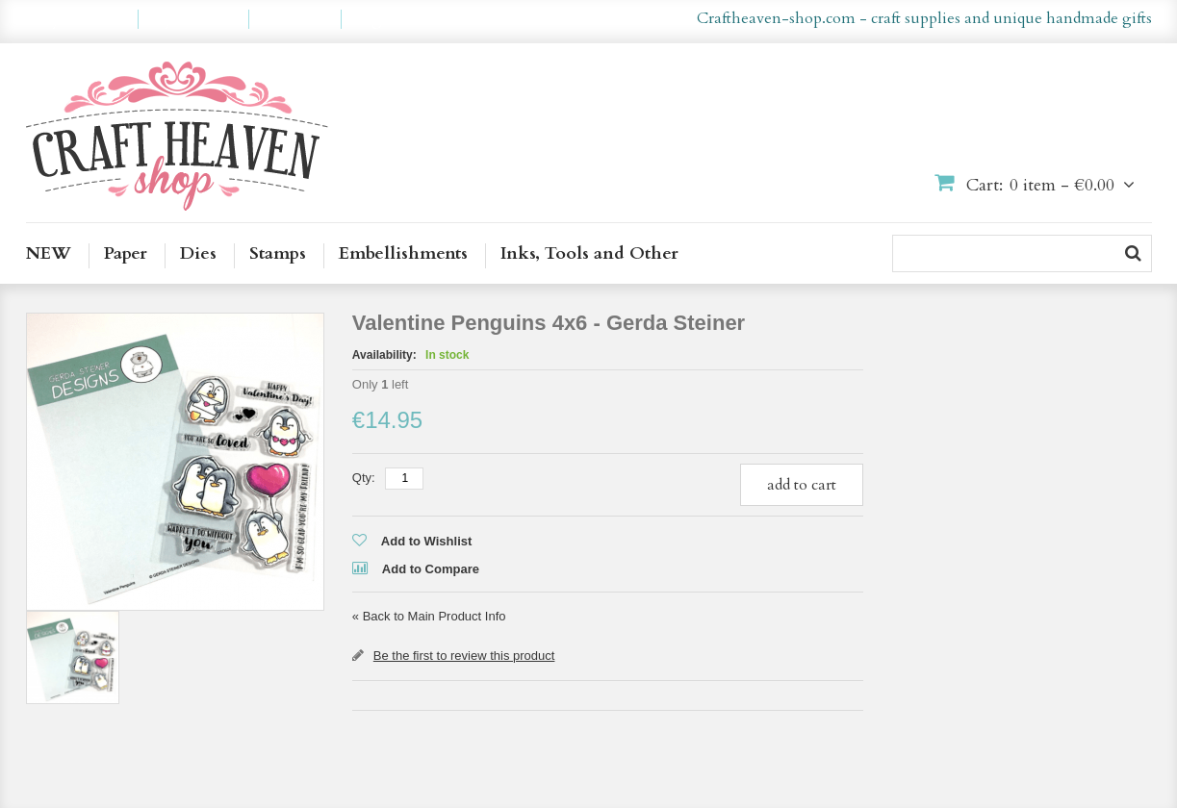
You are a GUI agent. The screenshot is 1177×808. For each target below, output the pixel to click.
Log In (376, 19)
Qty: (363, 477)
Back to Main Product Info (429, 616)
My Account (82, 19)
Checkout (295, 19)
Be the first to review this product (464, 655)
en (558, 19)
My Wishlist (193, 19)
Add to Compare (430, 569)
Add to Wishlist (427, 541)
